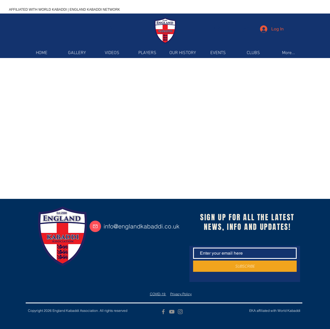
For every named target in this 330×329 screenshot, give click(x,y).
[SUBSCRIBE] (245, 266)
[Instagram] (180, 311)
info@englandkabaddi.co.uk (142, 226)
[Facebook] (163, 311)
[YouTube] (172, 311)
